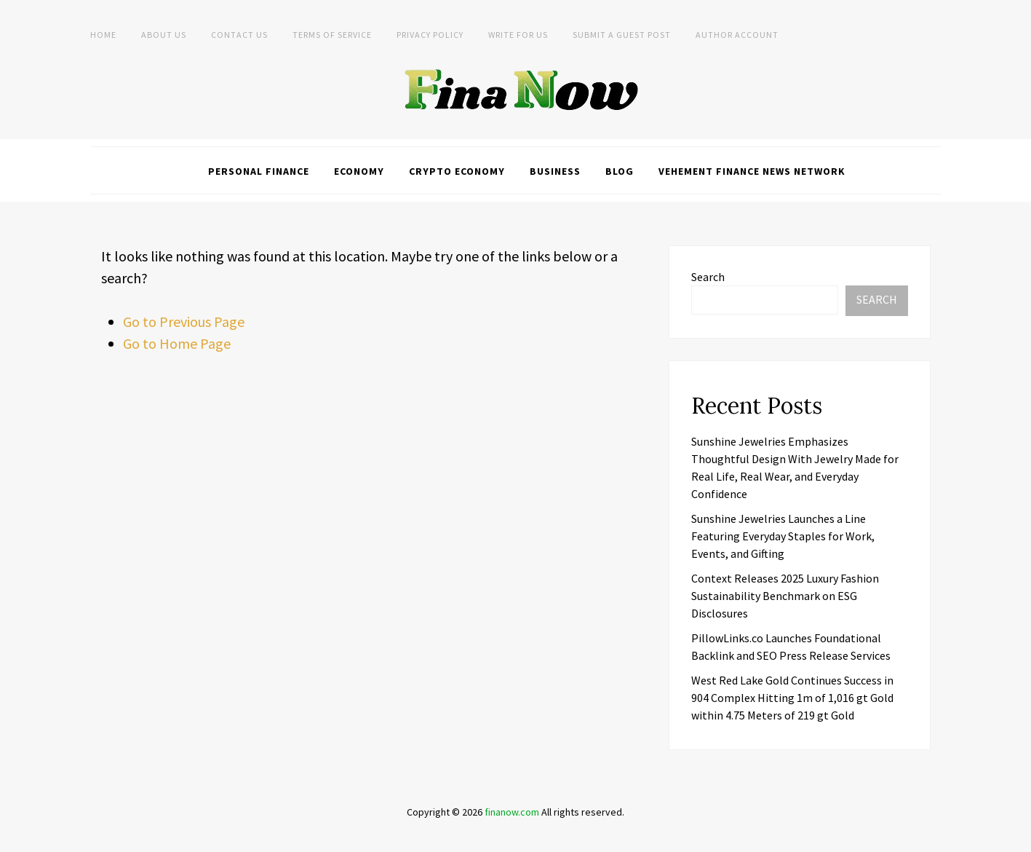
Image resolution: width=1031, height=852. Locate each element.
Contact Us (239, 34)
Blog (619, 171)
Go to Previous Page (183, 321)
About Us (163, 34)
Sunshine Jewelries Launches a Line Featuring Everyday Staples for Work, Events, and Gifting (783, 536)
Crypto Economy (457, 171)
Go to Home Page (177, 343)
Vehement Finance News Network (751, 171)
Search (708, 276)
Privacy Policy (430, 34)
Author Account (737, 34)
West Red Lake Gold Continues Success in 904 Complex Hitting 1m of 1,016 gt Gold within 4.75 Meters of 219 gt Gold (792, 697)
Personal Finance (258, 171)
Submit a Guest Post (622, 34)
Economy (359, 171)
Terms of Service (332, 34)
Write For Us (518, 34)
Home (103, 34)
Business (555, 171)
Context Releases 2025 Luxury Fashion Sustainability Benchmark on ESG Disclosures (785, 595)
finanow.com (512, 812)
